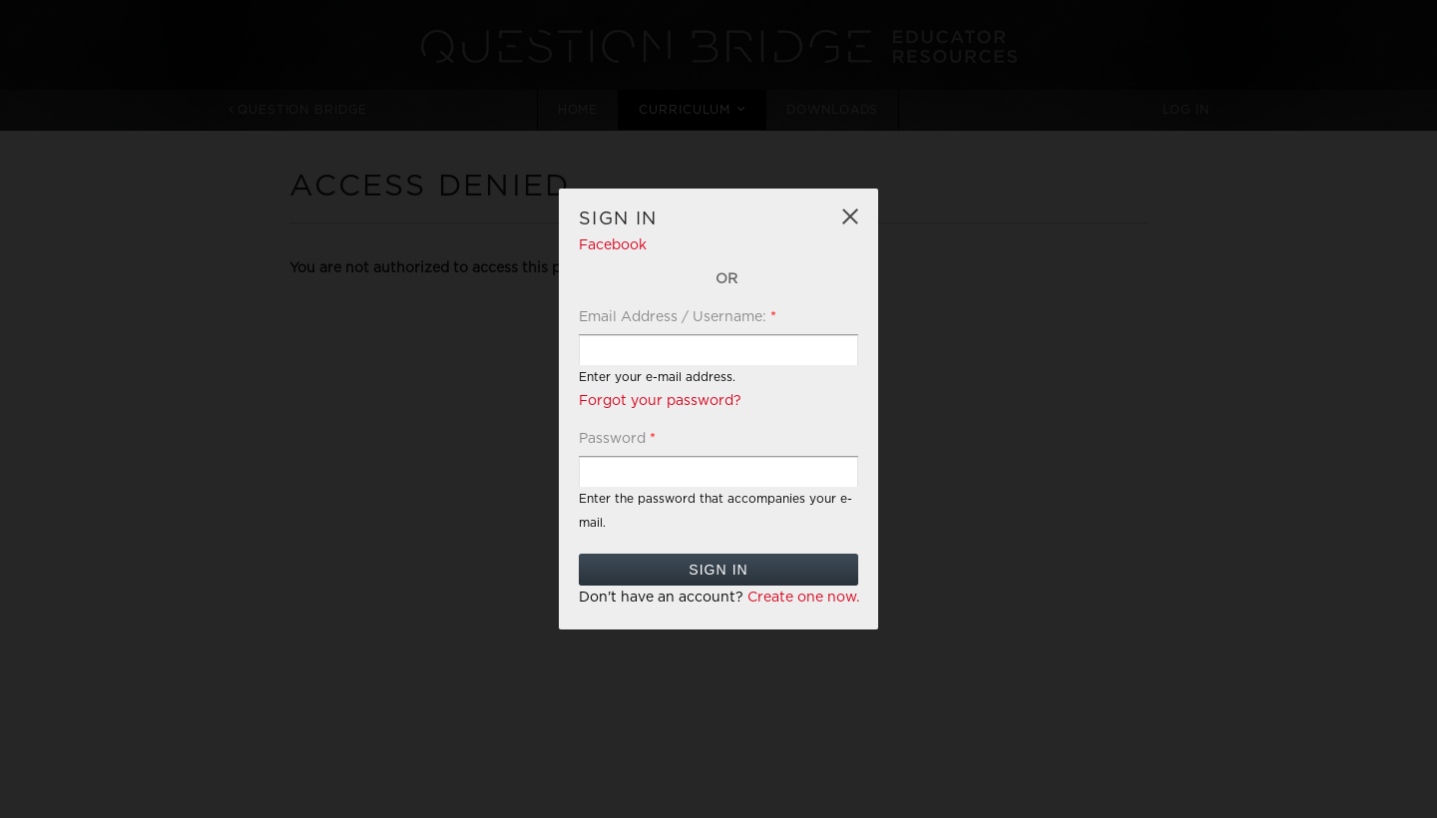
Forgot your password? (660, 401)
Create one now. (803, 598)
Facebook (613, 245)
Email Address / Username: (677, 317)
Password (617, 439)
